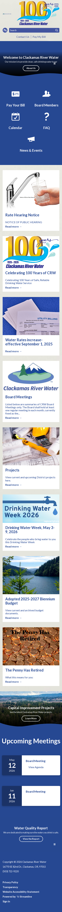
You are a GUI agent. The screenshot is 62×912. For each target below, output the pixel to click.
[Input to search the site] (34, 30)
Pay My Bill (39, 36)
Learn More (31, 718)
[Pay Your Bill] (15, 98)
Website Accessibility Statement (21, 891)
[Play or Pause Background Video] (54, 63)
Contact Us (22, 36)
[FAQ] (46, 120)
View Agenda (35, 767)
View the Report (31, 838)
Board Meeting (35, 761)
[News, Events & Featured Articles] (31, 143)
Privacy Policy (10, 882)
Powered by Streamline (17, 896)
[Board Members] (46, 98)
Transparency (10, 887)
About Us (31, 68)
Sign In (6, 901)
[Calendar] (15, 120)
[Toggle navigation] (56, 5)
